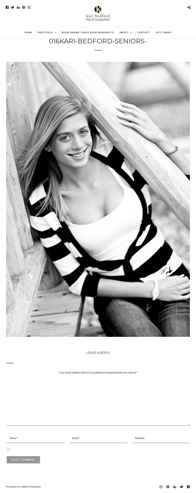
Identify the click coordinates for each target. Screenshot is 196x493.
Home (28, 32)
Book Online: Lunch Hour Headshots (88, 32)
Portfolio (45, 32)
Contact (143, 32)
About (124, 32)
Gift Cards (163, 32)
